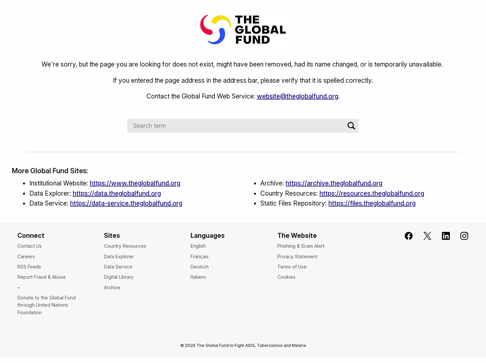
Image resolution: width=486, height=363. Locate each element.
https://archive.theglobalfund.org (334, 183)
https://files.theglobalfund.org (372, 203)
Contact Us (29, 246)
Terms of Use (292, 266)
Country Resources (125, 246)
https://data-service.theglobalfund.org (126, 203)
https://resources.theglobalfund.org (372, 193)
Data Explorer (119, 256)
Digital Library (119, 277)
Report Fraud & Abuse (41, 277)
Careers (26, 256)
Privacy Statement (297, 256)
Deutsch (200, 266)
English (198, 246)
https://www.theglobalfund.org (135, 183)
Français (200, 256)
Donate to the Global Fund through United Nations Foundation (46, 305)
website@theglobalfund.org (297, 96)
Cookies (286, 277)
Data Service (118, 266)
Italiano (198, 277)
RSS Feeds (29, 266)
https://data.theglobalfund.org (117, 193)
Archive (112, 287)
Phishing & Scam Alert (300, 246)
